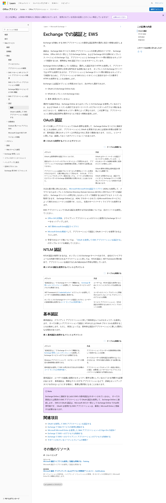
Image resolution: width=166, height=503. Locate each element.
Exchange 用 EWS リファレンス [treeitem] (16, 171)
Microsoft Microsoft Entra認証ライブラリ (86, 188)
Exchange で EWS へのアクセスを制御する (65, 433)
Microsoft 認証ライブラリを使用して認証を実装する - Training (66, 461)
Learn (46, 26)
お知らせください (119, 17)
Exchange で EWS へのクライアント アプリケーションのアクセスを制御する (79, 436)
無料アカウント (156, 9)
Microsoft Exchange (57, 26)
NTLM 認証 (142, 34)
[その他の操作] (121, 26)
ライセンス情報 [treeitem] (14, 137)
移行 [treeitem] (6, 39)
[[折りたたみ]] (28, 25)
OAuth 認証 (142, 31)
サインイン (159, 3)
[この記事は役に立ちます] (138, 51)
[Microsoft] (4, 3)
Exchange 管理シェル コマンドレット (57, 353)
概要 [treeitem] (6, 34)
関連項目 (141, 40)
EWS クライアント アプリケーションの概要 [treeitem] (18, 83)
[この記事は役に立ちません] (141, 51)
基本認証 (141, 37)
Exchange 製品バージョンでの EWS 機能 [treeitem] (18, 90)
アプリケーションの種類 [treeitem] (17, 68)
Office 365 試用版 (55, 218)
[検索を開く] (152, 3)
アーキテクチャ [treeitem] (14, 64)
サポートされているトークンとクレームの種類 (67, 440)
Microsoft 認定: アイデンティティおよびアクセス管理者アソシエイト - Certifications (74, 471)
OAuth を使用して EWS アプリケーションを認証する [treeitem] (19, 114)
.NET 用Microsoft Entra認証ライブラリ (63, 226)
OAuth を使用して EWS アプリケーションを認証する (99, 240)
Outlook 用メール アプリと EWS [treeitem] (18, 127)
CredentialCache (64, 292)
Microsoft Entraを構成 (57, 231)
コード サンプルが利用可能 (70, 302)
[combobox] (16, 30)
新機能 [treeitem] (8, 51)
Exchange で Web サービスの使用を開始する (66, 427)
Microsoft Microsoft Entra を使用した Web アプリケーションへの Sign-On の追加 (81, 430)
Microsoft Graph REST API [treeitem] (17, 133)
